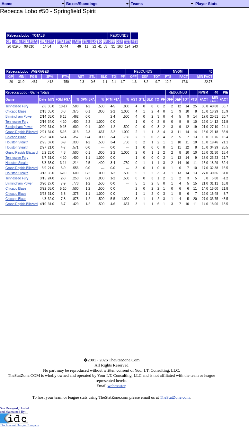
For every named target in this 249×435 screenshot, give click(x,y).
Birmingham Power (18, 116)
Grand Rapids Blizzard (21, 132)
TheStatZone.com (175, 397)
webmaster (117, 385)
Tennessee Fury (16, 106)
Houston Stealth (16, 142)
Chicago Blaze (15, 111)
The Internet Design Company (19, 424)
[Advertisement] (192, 40)
